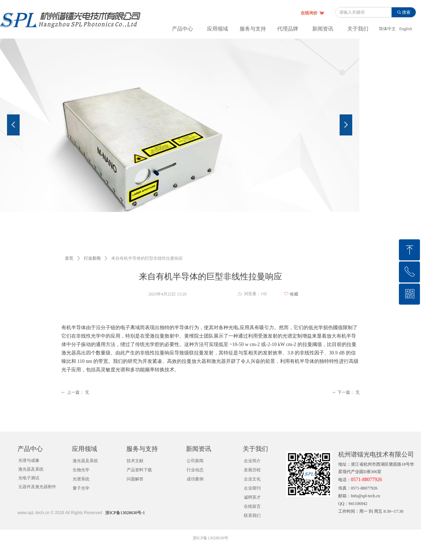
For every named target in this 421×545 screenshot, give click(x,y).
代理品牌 (287, 29)
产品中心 (182, 29)
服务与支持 (253, 29)
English (405, 28)
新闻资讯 (322, 29)
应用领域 (217, 29)
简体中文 (387, 28)
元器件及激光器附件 (37, 486)
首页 (69, 258)
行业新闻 (92, 258)
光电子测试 (28, 478)
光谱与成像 (28, 460)
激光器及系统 (31, 469)
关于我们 (357, 29)
